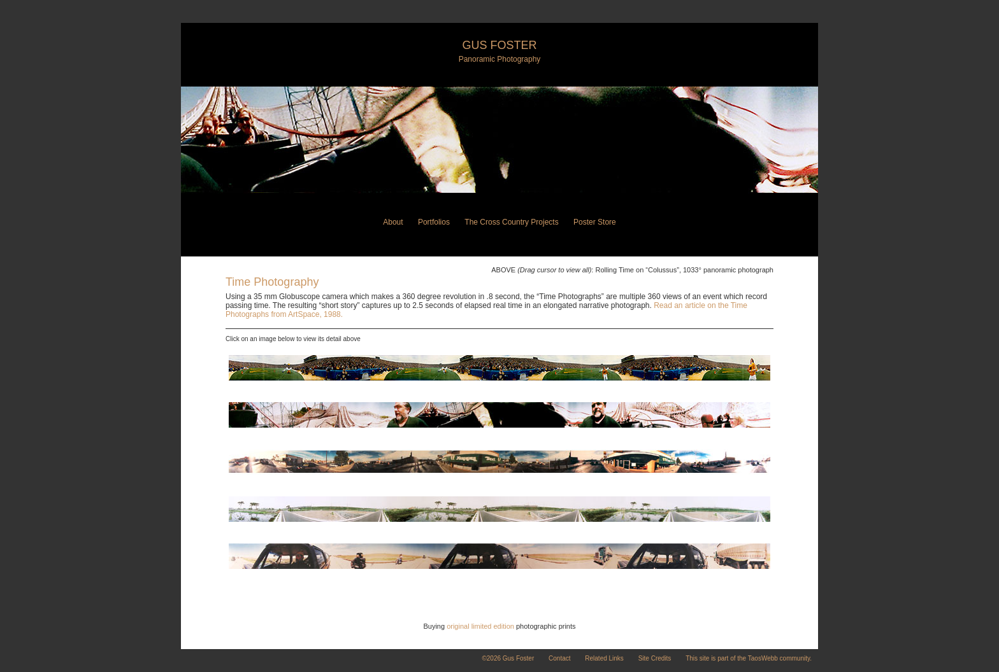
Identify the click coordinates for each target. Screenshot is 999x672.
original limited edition (480, 626)
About (393, 222)
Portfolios (434, 222)
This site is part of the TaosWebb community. (749, 658)
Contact (559, 658)
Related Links (604, 658)
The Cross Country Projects (511, 222)
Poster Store (594, 222)
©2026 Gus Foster (508, 658)
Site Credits (655, 658)
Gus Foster (499, 45)
